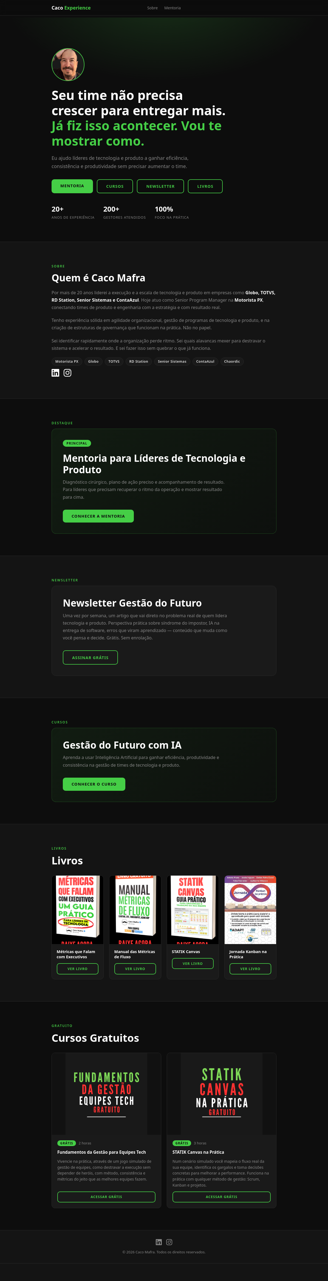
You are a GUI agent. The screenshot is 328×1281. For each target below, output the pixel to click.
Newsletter (160, 186)
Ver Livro (77, 968)
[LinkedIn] (55, 373)
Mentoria (172, 7)
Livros (205, 186)
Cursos (115, 186)
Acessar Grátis (106, 1197)
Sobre (152, 7)
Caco (71, 7)
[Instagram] (67, 373)
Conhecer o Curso (94, 784)
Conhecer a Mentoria (98, 516)
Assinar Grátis (90, 657)
